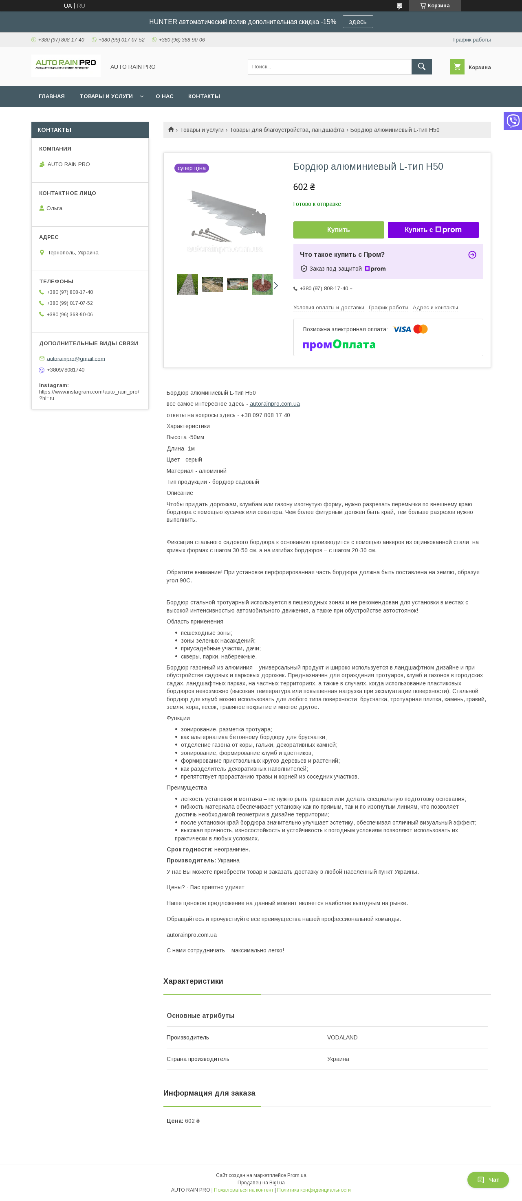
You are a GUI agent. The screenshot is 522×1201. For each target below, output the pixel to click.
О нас (165, 96)
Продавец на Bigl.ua (261, 1183)
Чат (488, 1179)
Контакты (204, 96)
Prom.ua (296, 1175)
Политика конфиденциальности (314, 1190)
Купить (338, 229)
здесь (358, 21)
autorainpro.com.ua (275, 403)
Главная (52, 96)
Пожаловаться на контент (243, 1190)
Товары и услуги (106, 96)
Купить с (433, 230)
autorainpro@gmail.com (76, 358)
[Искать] (422, 66)
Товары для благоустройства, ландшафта (286, 130)
